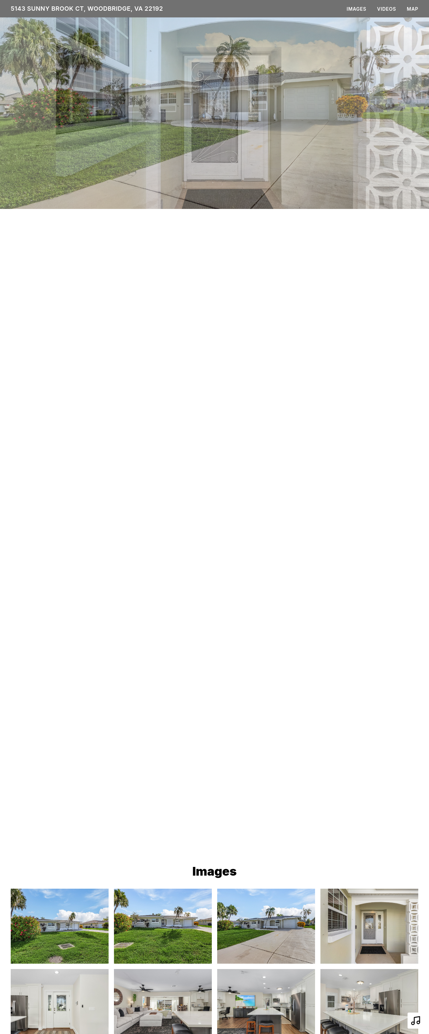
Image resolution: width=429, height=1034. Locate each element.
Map (412, 9)
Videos (386, 9)
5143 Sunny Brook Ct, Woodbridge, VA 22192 (87, 8)
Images (356, 9)
